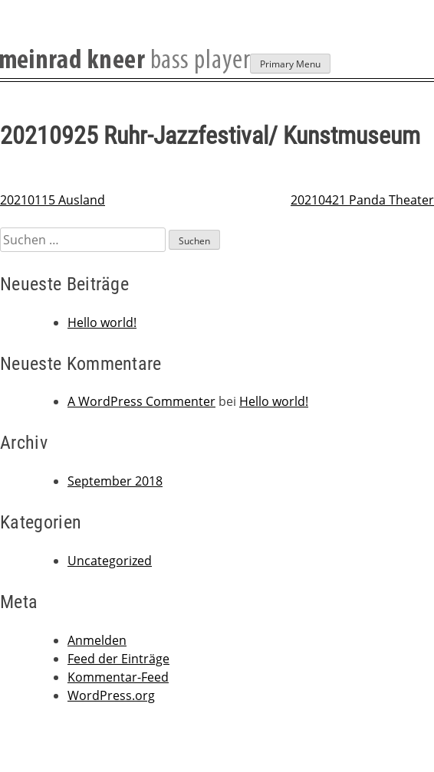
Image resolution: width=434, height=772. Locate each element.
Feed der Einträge (118, 658)
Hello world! (101, 322)
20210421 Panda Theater (362, 199)
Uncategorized (109, 560)
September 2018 (115, 481)
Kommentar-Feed (118, 677)
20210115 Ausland (52, 199)
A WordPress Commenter (141, 401)
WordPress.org (111, 695)
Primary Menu (290, 63)
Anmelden (97, 640)
